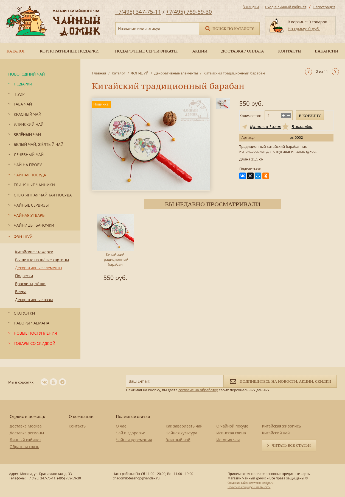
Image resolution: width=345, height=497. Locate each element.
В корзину (310, 115)
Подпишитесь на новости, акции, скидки (280, 381)
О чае (121, 426)
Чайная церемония (134, 439)
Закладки (251, 6)
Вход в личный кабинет (285, 6)
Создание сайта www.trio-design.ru (251, 483)
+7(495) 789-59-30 (189, 11)
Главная (99, 73)
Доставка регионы (27, 432)
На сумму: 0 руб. (304, 28)
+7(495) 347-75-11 (138, 11)
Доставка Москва (26, 426)
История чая (228, 439)
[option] (115, 248)
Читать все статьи (291, 445)
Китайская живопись (281, 426)
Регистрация (324, 6)
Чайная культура (181, 432)
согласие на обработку (198, 389)
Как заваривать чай (184, 426)
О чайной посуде (232, 426)
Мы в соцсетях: (21, 382)
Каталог (118, 73)
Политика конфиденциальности (249, 487)
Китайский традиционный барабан (115, 259)
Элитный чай (178, 439)
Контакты (77, 426)
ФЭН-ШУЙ (139, 73)
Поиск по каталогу (229, 28)
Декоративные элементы (176, 73)
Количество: (250, 115)
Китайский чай (276, 432)
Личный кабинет (25, 439)
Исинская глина (231, 432)
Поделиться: (250, 168)
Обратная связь (24, 446)
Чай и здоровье (130, 432)
